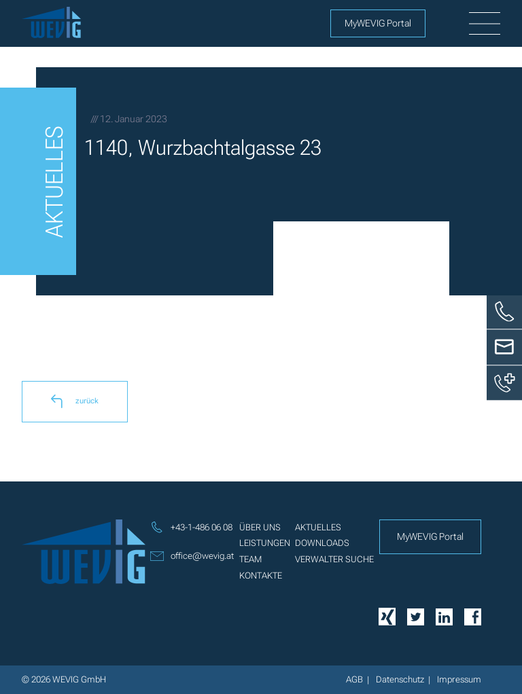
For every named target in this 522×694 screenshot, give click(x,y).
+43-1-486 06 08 (191, 528)
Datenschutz (400, 679)
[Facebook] (472, 615)
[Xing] (387, 616)
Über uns (260, 527)
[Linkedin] (444, 615)
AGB (354, 679)
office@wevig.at (192, 556)
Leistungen (264, 543)
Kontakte (260, 575)
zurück (75, 401)
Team (250, 559)
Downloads (322, 543)
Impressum (459, 679)
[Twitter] (415, 615)
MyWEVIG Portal (378, 23)
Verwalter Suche (334, 559)
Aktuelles (318, 527)
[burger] (484, 23)
